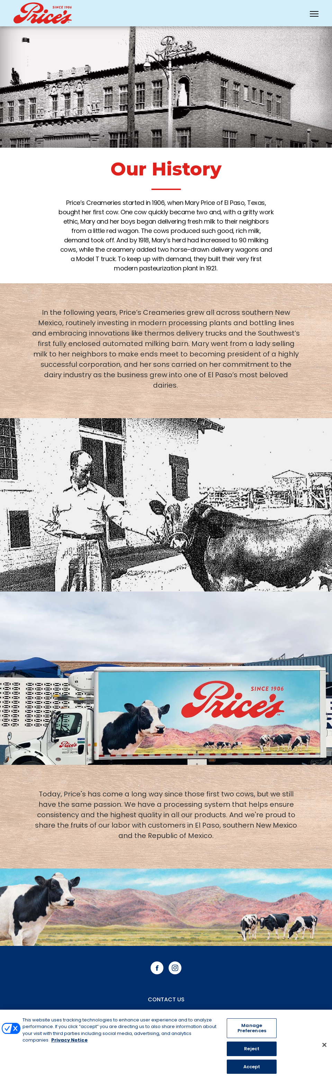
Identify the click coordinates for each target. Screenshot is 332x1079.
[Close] (324, 1046)
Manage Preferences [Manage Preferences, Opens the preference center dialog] (251, 1030)
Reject (251, 1050)
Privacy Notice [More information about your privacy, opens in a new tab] (69, 1042)
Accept (251, 1068)
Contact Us (166, 999)
